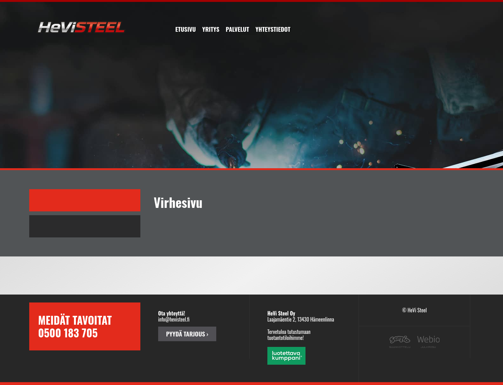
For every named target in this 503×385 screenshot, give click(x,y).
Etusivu (185, 28)
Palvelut (237, 28)
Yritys (210, 28)
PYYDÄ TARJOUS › (187, 333)
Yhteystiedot (272, 28)
